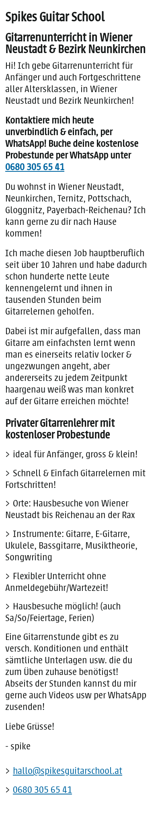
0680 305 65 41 (34, 167)
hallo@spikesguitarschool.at (67, 770)
